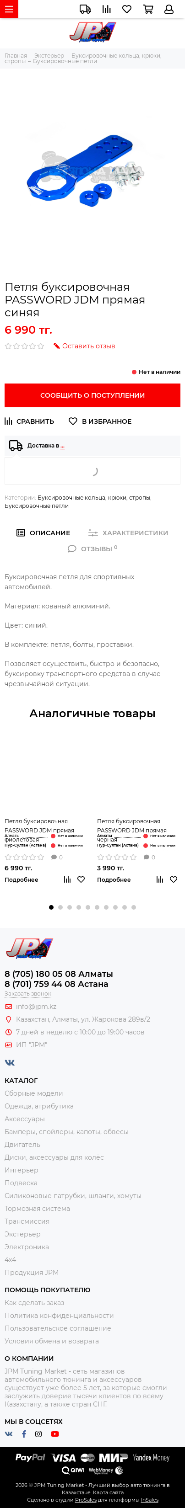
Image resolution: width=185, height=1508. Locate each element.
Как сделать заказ (34, 1303)
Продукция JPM (32, 1272)
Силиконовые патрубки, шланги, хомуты (73, 1196)
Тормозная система (37, 1208)
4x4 (10, 1260)
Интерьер (21, 1170)
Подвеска (21, 1183)
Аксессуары (25, 1119)
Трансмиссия (27, 1221)
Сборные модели (34, 1093)
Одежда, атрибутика (39, 1106)
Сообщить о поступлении (92, 395)
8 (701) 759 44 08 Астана (57, 984)
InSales (149, 1500)
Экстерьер (23, 1234)
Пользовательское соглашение (58, 1328)
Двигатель (22, 1144)
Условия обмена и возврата (52, 1341)
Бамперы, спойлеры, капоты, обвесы (67, 1132)
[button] (51, 907)
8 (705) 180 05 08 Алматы (59, 974)
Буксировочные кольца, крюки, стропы (94, 497)
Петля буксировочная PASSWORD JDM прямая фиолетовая (39, 830)
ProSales (86, 1500)
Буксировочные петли (37, 505)
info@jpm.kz (36, 1006)
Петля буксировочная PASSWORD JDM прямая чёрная (132, 830)
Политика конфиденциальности (59, 1315)
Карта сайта (108, 1492)
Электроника (27, 1247)
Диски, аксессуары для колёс (54, 1157)
